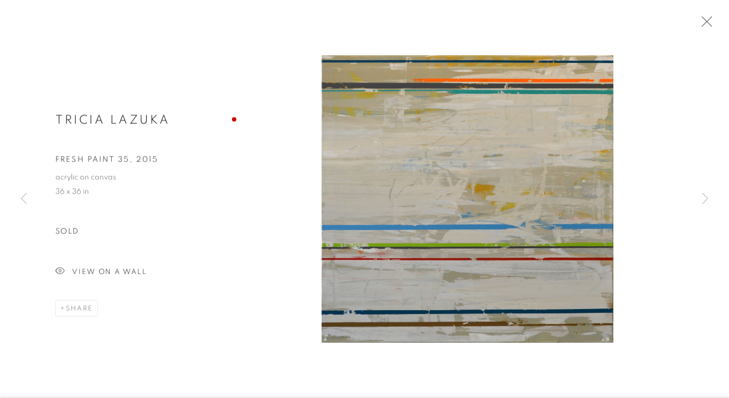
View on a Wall (101, 273)
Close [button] (704, 25)
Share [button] (79, 309)
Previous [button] (24, 199)
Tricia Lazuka (112, 120)
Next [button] (705, 199)
